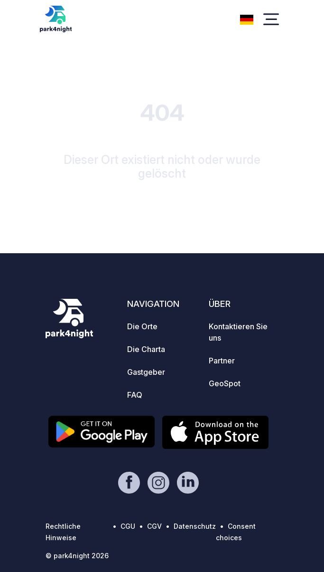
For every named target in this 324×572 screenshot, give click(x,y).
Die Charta (146, 349)
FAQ (134, 395)
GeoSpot (225, 383)
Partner (222, 360)
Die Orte (142, 326)
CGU (127, 526)
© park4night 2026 (77, 556)
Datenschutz (195, 526)
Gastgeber (146, 372)
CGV (154, 526)
